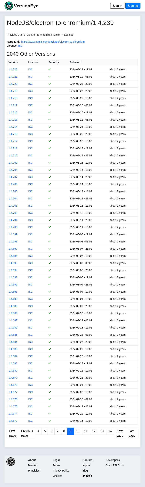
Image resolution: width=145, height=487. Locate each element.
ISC (20, 45)
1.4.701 (12, 220)
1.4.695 (12, 263)
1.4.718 (12, 98)
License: (12, 45)
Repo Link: (13, 41)
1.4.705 (12, 191)
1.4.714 (12, 126)
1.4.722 (12, 69)
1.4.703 (12, 205)
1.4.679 (12, 377)
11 (86, 431)
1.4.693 (12, 277)
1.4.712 (12, 141)
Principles (34, 470)
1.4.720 (12, 83)
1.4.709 (12, 162)
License (33, 62)
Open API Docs (115, 465)
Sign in (117, 5)
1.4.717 (12, 105)
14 (110, 431)
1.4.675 (12, 406)
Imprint (87, 465)
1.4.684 (12, 341)
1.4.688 (12, 313)
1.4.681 (12, 363)
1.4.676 (12, 399)
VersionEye (26, 5)
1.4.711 (12, 148)
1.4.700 (12, 227)
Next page (119, 433)
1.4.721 (12, 76)
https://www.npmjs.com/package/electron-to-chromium (53, 41)
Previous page (27, 433)
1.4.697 (12, 248)
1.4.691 (12, 291)
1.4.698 (12, 241)
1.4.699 (12, 234)
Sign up (133, 5)
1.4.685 (12, 334)
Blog (85, 470)
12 (94, 431)
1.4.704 (12, 198)
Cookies (57, 475)
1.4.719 (12, 90)
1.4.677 (12, 392)
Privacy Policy (61, 470)
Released (75, 62)
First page (12, 433)
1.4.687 (12, 320)
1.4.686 (12, 327)
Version (13, 62)
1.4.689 (12, 306)
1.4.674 (12, 413)
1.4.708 (12, 169)
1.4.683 (12, 349)
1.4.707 (12, 176)
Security (54, 62)
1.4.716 (12, 112)
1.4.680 (12, 370)
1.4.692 (12, 284)
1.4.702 (12, 212)
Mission (32, 465)
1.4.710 (12, 155)
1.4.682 (12, 356)
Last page (132, 433)
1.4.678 (12, 384)
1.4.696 (12, 255)
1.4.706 (12, 184)
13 (102, 431)
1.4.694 (12, 270)
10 (77, 431)
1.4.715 (12, 119)
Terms (56, 465)
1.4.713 (12, 133)
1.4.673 (12, 420)
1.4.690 (12, 298)
